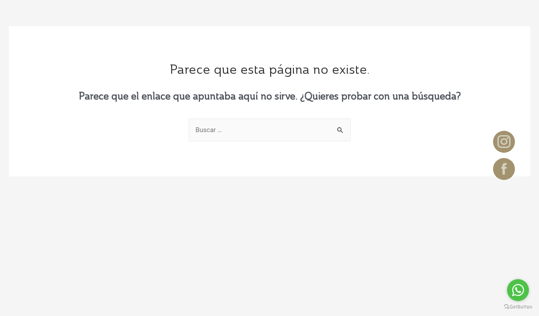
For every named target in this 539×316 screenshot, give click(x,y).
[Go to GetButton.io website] (518, 307)
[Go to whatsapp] (518, 290)
